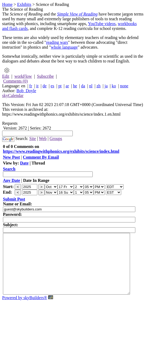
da (83, 86)
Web (43, 138)
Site (32, 138)
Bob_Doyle (26, 90)
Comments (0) (15, 81)
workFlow (23, 76)
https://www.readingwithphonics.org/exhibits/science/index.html (61, 151)
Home (7, 4)
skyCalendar (12, 95)
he (75, 86)
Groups (56, 138)
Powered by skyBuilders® (24, 309)
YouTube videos (102, 23)
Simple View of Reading (77, 14)
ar (67, 86)
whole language (64, 47)
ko (114, 86)
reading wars (57, 42)
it (37, 86)
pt (60, 86)
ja (106, 86)
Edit (5, 76)
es (52, 86)
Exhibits (24, 4)
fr (30, 86)
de (45, 86)
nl (90, 86)
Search (9, 169)
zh (98, 86)
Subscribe (45, 76)
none (124, 86)
